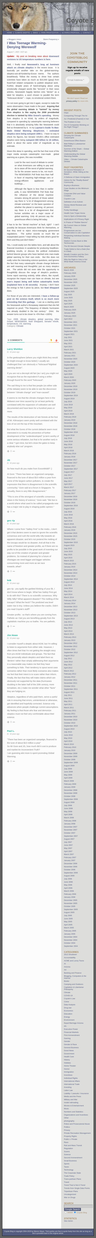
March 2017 (69, 487)
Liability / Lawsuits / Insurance (76, 1093)
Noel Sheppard (51, 288)
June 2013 (68, 625)
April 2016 (68, 521)
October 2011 (69, 686)
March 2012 (69, 671)
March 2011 (69, 707)
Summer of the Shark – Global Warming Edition (76, 150)
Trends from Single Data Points (77, 1188)
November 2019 (70, 389)
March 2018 (69, 450)
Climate (19, 326)
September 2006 (71, 873)
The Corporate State (72, 1173)
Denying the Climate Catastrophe (72, 136)
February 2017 (70, 490)
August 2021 (69, 334)
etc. (65, 1026)
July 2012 (68, 658)
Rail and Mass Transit (73, 1145)
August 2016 (69, 509)
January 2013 (69, 640)
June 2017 (68, 478)
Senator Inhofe (51, 321)
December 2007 (70, 827)
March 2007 (69, 854)
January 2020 (69, 383)
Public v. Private (70, 1139)
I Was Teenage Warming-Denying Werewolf (27, 45)
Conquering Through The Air (75, 116)
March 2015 (69, 561)
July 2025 (68, 295)
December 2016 (70, 496)
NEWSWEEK (21, 321)
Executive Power (71, 1029)
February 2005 (70, 931)
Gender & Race (70, 1044)
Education (68, 1014)
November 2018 (70, 426)
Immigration (69, 1072)
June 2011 (68, 698)
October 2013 (69, 613)
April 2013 (68, 631)
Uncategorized (70, 1194)
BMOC (35, 33)
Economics (68, 1011)
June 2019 (68, 405)
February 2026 (70, 273)
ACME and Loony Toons (74, 961)
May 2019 (68, 408)
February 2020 (70, 380)
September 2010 (71, 726)
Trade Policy (69, 1176)
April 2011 (68, 704)
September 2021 (71, 331)
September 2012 (71, 652)
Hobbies (67, 1063)
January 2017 (69, 493)
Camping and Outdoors (73, 984)
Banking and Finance (72, 973)
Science (67, 1154)
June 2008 (68, 808)
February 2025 (70, 310)
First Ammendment (72, 1035)
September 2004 (71, 946)
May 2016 (68, 518)
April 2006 (68, 888)
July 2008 (68, 805)
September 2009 (71, 762)
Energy (67, 1017)
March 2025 (69, 307)
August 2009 (69, 766)
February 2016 (70, 527)
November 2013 (70, 610)
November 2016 (70, 499)
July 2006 (68, 879)
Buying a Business (71, 185)
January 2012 (69, 677)
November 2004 (70, 940)
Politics (67, 1127)
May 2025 (68, 301)
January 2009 (69, 787)
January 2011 (69, 714)
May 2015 (68, 554)
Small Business (70, 1161)
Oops (66, 113)
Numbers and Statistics (73, 1112)
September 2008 (71, 799)
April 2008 (68, 814)
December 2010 (70, 717)
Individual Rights (71, 1078)
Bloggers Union (14, 39)
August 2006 (69, 876)
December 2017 (70, 460)
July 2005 (68, 915)
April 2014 (68, 594)
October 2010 (69, 723)
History (67, 1060)
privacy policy (71, 101)
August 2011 (69, 692)
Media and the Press (72, 1096)
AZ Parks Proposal (71, 33)
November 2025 (70, 282)
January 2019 (69, 420)
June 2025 (68, 298)
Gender (67, 1041)
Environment (69, 1020)
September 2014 (71, 579)
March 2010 (69, 744)
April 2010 (68, 741)
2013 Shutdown (70, 954)
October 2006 (69, 870)
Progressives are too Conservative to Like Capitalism (77, 231)
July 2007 (68, 842)
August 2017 (69, 472)
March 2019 (69, 414)
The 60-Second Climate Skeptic (77, 246)
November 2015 (70, 536)
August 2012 (69, 655)
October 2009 (69, 759)
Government (69, 1054)
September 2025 (71, 288)
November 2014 (70, 573)
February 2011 (70, 710)
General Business (71, 1047)
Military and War (70, 1099)
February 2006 (70, 894)
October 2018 (69, 429)
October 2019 (69, 392)
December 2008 (70, 790)
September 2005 (71, 909)
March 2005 (69, 928)
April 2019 (68, 411)
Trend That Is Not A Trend (74, 1185)
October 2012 (69, 649)
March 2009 (69, 781)
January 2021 (69, 356)
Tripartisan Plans (71, 1191)
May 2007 (68, 848)
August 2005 (69, 912)
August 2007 (69, 839)
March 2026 (69, 270)
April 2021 (68, 347)
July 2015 (68, 548)
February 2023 (70, 316)
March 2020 (69, 377)
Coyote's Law (69, 998)
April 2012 (68, 668)
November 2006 (70, 867)
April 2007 (68, 851)
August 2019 (69, 399)
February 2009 (70, 784)
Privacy (67, 1130)
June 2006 (68, 882)
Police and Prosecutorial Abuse (77, 1124)
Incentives (68, 1075)
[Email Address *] (77, 80)
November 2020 (70, 359)
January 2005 (69, 934)
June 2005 (68, 919)
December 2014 (70, 570)
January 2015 (69, 567)
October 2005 (69, 906)
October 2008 (69, 796)
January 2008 (69, 824)
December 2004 (70, 937)
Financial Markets (71, 1032)
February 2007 (70, 857)
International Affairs (72, 1081)
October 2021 (69, 328)
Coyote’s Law (69, 199)
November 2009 (70, 756)
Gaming (67, 1038)
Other (66, 1118)
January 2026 (69, 276)
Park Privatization (50, 33)
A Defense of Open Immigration (77, 177)
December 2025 (70, 279)
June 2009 (68, 772)
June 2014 (68, 588)
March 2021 (69, 349)
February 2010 (70, 747)
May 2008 (68, 811)
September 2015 (71, 542)
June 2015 (68, 551)
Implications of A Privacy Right (76, 219)
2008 (15, 319)
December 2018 (70, 423)
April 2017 (68, 484)
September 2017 (71, 469)
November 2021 (70, 325)
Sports (66, 1164)
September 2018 (71, 432)
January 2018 (69, 457)
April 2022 (68, 319)
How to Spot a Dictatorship (75, 216)
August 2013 (69, 619)
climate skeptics (28, 319)
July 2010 (68, 732)
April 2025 (68, 304)
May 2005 (68, 922)
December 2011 (70, 680)
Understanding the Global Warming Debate (74, 155)
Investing (67, 1087)
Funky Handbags (71, 210)
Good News (69, 1050)
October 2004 (69, 943)
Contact (87, 33)
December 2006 (70, 863)
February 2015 (70, 564)
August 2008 (69, 802)
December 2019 (70, 386)
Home (9, 33)
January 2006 (69, 897)
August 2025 (69, 291)
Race (66, 1142)
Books (66, 981)
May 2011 (68, 701)
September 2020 (71, 365)
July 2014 (68, 585)
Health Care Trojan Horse (74, 213)
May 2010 (68, 738)
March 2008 (69, 818)
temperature (12, 324)
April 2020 (68, 374)
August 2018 (69, 435)
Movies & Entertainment (74, 1106)
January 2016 (69, 530)
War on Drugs (69, 1197)
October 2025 (69, 285)
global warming (45, 319)
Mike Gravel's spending (39, 115)
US (20, 324)
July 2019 (68, 401)
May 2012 (68, 665)
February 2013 (70, 637)
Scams (67, 1151)
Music (66, 1109)
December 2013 (70, 606)
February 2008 (70, 821)
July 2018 (68, 438)
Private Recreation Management (77, 1133)
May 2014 (68, 591)
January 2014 (69, 603)
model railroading (71, 1102)
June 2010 (68, 735)
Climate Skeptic (22, 33)
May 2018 (68, 444)
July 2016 (68, 512)
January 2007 (69, 860)
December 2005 (70, 900)
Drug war (68, 1008)
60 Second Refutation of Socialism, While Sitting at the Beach (76, 172)
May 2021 (68, 343)
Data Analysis (69, 1005)
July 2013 (68, 622)
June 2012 (68, 662)
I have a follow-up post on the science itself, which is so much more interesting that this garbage (33, 299)
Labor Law (68, 1090)
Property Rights (70, 1136)
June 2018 (68, 441)
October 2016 (69, 502)
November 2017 (70, 463)
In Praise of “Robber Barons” (76, 222)
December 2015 (70, 533)
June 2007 (68, 845)
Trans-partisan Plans (72, 1179)
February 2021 (70, 353)
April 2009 (68, 778)
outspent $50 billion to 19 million (42, 140)
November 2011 (70, 683)
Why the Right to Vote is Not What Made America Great (75, 260)
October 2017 (69, 466)
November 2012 (70, 646)
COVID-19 (68, 995)
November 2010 (70, 720)
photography (69, 1121)
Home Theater (70, 1066)
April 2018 (68, 447)
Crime (66, 1002)
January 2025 (69, 313)
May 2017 (68, 481)
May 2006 (68, 885)
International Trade (72, 1084)
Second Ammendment (73, 1158)
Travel (66, 1182)
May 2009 (68, 775)
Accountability (69, 958)
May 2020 (68, 371)
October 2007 (69, 833)
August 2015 (69, 545)
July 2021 (68, 337)
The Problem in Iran (72, 122)
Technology (68, 1170)
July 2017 (68, 475)
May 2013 (68, 628)
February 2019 (70, 417)
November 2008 (70, 793)
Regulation (68, 1148)
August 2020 (69, 368)
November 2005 (70, 903)
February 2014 (70, 600)
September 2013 (71, 616)
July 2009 (68, 769)
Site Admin (68, 1221)
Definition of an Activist (73, 202)
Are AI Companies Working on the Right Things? (76, 126)
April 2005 (68, 925)
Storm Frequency (50, 39)
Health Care (69, 1057)
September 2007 (71, 836)
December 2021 (70, 322)
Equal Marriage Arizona (73, 1023)
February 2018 (70, 453)
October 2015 (69, 539)
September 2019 (71, 395)
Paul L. (11, 731)
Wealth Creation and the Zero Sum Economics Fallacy (76, 255)
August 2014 (69, 582)
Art (65, 970)
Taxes (66, 1167)
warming (27, 324)
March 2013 (69, 634)
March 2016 (69, 524)
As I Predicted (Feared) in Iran (76, 119)
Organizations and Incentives (76, 1115)
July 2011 (68, 695)
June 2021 (68, 340)
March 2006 (69, 891)
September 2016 (71, 505)
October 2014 (69, 576)
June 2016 (68, 515)
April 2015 (68, 558)
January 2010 (69, 750)
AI (65, 964)
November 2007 (70, 830)
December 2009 (70, 753)
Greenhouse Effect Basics (74, 141)
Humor (67, 1069)
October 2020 (69, 362)
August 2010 (69, 729)
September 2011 (71, 689)
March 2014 (69, 597)
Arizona (67, 967)
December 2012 (70, 643)
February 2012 (70, 674)
